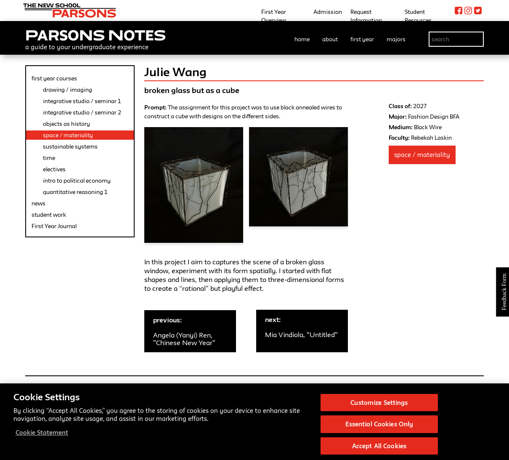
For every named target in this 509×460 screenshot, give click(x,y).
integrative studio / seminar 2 (82, 112)
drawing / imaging (67, 89)
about (330, 39)
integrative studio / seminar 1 (82, 101)
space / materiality (68, 135)
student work (49, 214)
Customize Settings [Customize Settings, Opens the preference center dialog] (379, 407)
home (302, 39)
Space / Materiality (422, 154)
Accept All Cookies (379, 451)
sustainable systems (70, 146)
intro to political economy (77, 180)
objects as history (66, 123)
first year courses (54, 78)
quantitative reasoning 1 (75, 192)
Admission (327, 11)
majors (396, 39)
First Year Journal (54, 226)
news (38, 203)
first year (362, 39)
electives (54, 169)
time (49, 157)
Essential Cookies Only (379, 429)
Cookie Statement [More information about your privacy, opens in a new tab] (42, 437)
